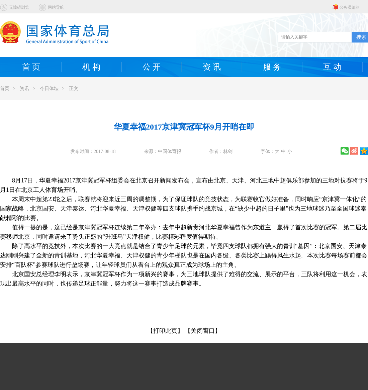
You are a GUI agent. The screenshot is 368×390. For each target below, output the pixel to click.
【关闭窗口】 (203, 330)
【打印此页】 (165, 330)
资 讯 (212, 67)
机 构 (91, 67)
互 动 (332, 67)
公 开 (152, 67)
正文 (73, 88)
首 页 (31, 67)
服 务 (272, 67)
